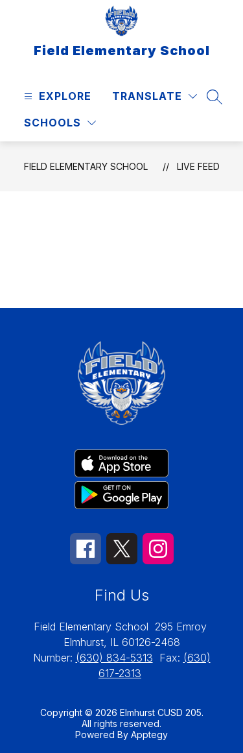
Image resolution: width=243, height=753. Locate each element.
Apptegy (149, 734)
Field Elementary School (86, 166)
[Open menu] (56, 96)
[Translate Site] (154, 96)
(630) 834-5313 (114, 657)
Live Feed (198, 166)
